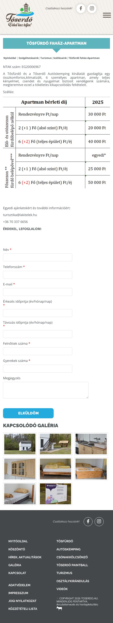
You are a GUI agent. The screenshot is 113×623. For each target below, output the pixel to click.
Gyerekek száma (16, 360)
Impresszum (18, 593)
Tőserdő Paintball (72, 565)
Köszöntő (16, 549)
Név (7, 249)
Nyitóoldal (9, 58)
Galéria (14, 565)
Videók (62, 589)
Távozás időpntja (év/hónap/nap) (27, 324)
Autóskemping (68, 549)
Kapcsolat (17, 573)
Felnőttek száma (16, 343)
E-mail (9, 284)
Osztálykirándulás (72, 581)
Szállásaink (60, 58)
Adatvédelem (19, 585)
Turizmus (45, 58)
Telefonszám (14, 267)
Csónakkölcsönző (72, 557)
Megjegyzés (11, 378)
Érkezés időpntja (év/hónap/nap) (27, 303)
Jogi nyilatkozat (22, 601)
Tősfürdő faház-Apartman (84, 58)
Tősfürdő (64, 541)
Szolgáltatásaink (28, 58)
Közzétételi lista (22, 609)
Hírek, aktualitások (24, 557)
